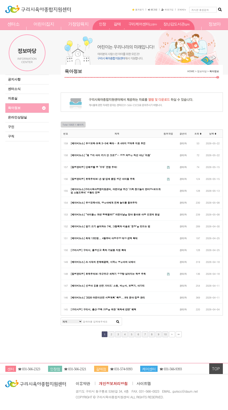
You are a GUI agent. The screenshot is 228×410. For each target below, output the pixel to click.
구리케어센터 (142, 28)
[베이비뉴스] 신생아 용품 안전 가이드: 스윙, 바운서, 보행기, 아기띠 (108, 285)
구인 (11, 126)
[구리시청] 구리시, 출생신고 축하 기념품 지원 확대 (98, 250)
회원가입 (167, 9)
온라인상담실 (17, 117)
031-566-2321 (77, 369)
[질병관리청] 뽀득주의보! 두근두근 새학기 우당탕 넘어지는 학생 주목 (108, 273)
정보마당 (214, 28)
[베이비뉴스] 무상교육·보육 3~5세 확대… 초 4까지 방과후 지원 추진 (108, 143)
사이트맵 (143, 384)
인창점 (102, 28)
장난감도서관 (176, 28)
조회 (198, 133)
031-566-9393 (173, 369)
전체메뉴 (181, 9)
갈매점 (117, 28)
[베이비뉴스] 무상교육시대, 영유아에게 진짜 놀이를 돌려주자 (104, 202)
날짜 (212, 133)
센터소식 (14, 89)
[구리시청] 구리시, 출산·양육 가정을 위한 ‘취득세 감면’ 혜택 (103, 309)
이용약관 (83, 384)
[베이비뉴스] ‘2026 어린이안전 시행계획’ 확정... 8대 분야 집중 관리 (108, 297)
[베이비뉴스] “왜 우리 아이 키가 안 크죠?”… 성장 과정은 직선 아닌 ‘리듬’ (111, 155)
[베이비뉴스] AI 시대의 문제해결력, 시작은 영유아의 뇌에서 (103, 262)
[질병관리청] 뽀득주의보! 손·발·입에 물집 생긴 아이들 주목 (103, 178)
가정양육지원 (78, 28)
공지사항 (14, 79)
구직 (11, 136)
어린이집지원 (43, 28)
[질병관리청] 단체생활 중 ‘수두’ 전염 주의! (94, 167)
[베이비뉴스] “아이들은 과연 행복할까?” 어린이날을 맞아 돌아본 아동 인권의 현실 (115, 214)
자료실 (12, 98)
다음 (172, 334)
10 (165, 334)
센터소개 (13, 28)
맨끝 (179, 334)
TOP (216, 368)
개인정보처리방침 (113, 384)
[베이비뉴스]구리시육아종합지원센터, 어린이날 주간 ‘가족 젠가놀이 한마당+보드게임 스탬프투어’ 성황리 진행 (116, 190)
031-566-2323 (31, 369)
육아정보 (14, 108)
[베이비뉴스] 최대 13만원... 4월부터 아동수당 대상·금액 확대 (104, 238)
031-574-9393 (123, 369)
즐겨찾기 (138, 9)
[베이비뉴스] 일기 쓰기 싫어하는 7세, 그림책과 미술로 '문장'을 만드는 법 (110, 226)
